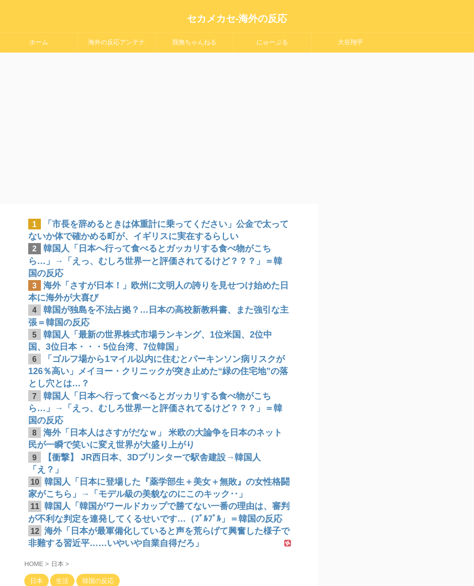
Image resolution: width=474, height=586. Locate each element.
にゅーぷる (272, 42)
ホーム (38, 42)
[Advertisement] (237, 125)
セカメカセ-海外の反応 (237, 18)
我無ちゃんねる (194, 42)
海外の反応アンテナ (116, 42)
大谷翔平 (350, 42)
